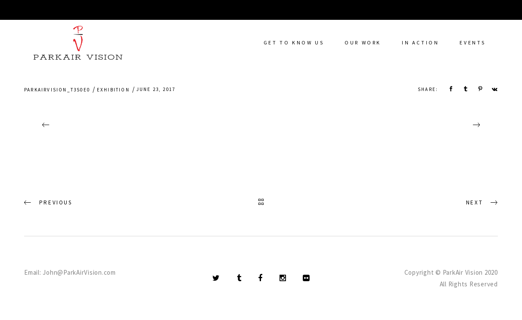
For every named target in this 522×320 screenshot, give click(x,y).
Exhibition (113, 90)
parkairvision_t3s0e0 (57, 90)
